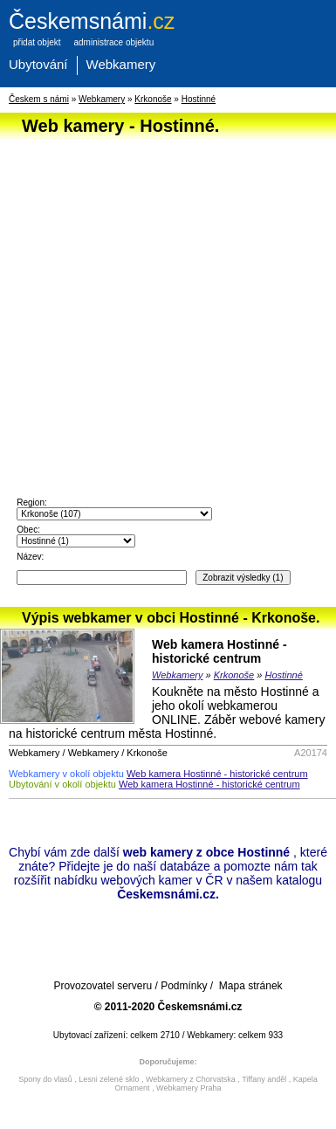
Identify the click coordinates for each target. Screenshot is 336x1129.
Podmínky (184, 986)
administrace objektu (113, 42)
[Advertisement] (163, 307)
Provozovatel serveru (102, 986)
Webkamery (121, 64)
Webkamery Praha (188, 1088)
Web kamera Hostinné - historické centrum (219, 651)
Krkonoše (152, 99)
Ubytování (38, 64)
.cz (92, 21)
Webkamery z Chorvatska (191, 1079)
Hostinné (199, 99)
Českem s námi (39, 99)
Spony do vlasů (45, 1079)
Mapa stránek (251, 986)
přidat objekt (36, 42)
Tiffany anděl (264, 1079)
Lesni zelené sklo (109, 1079)
